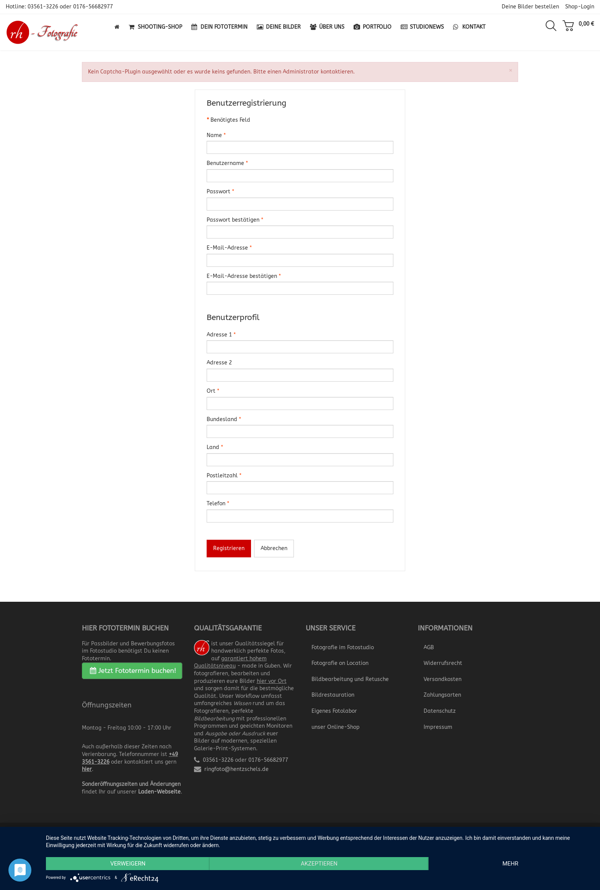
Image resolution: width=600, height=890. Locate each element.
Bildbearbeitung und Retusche (350, 679)
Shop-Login (579, 6)
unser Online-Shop (335, 727)
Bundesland (224, 419)
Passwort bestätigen (235, 220)
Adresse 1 (221, 335)
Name (216, 135)
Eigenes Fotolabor (334, 711)
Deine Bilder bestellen (530, 6)
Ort (213, 391)
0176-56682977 (93, 6)
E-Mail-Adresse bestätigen (244, 276)
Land (215, 447)
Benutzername (227, 163)
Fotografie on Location (339, 663)
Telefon (218, 503)
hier (87, 769)
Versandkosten (442, 679)
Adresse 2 (219, 362)
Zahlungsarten (442, 695)
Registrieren (229, 548)
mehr (510, 863)
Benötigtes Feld (228, 120)
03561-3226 (43, 6)
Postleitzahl (224, 475)
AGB (429, 647)
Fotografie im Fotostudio (342, 647)
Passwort (220, 191)
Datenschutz (440, 711)
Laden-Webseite (159, 792)
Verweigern (127, 863)
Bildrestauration (332, 695)
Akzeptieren (319, 863)
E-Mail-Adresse (229, 248)
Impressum (438, 727)
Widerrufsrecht (443, 663)
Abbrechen (274, 548)
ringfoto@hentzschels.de (236, 769)
